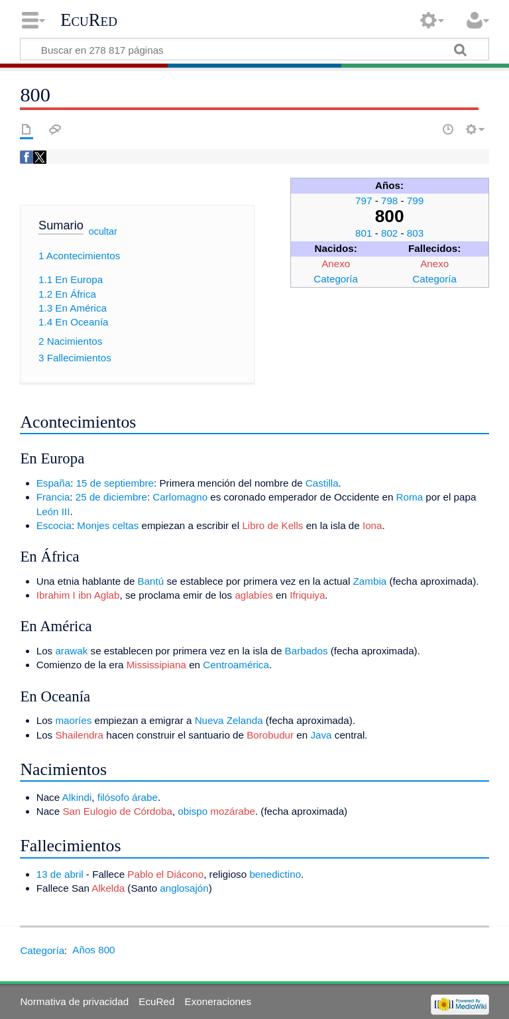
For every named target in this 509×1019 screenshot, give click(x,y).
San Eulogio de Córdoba (117, 811)
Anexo (335, 263)
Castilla (322, 483)
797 (363, 200)
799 (415, 200)
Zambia (370, 581)
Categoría (335, 278)
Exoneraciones (218, 1001)
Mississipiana (156, 664)
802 (389, 233)
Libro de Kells (272, 525)
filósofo (113, 797)
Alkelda (108, 888)
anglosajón (184, 888)
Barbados (306, 650)
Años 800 (93, 949)
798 (389, 200)
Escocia (54, 525)
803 (415, 233)
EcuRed (88, 20)
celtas (126, 525)
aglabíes (253, 595)
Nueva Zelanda (229, 720)
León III (53, 511)
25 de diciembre (111, 497)
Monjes (93, 525)
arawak (71, 650)
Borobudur (270, 735)
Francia (53, 497)
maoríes (73, 720)
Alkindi (77, 797)
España (53, 483)
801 (363, 233)
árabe (145, 797)
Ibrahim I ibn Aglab (78, 595)
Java (320, 735)
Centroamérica (236, 664)
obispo (192, 811)
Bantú (151, 581)
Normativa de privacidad (74, 1001)
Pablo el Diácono (165, 874)
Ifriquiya (307, 595)
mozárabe (232, 811)
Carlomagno (179, 497)
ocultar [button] (103, 231)
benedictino (275, 874)
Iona (372, 525)
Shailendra (79, 735)
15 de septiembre (115, 483)
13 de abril (60, 874)
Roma (410, 497)
